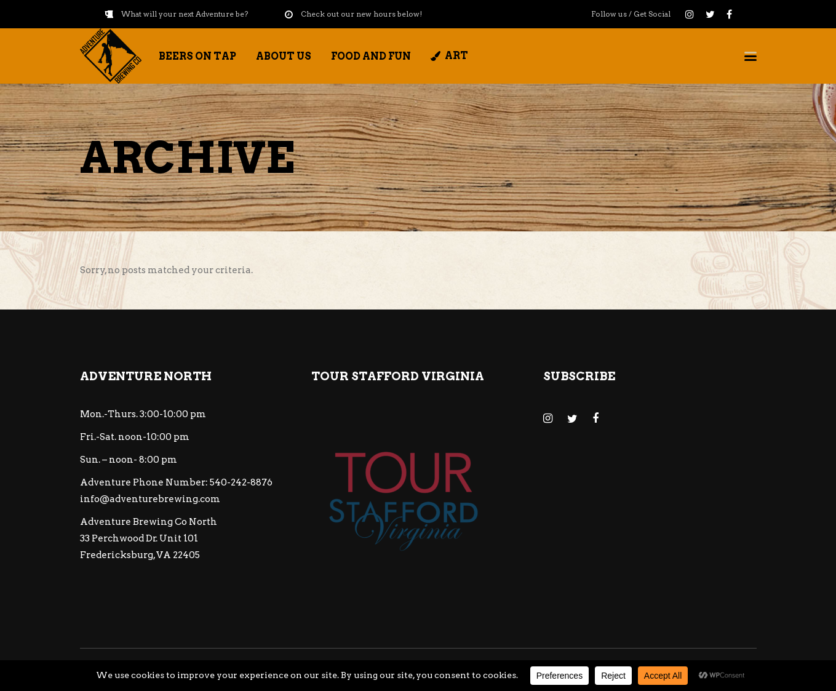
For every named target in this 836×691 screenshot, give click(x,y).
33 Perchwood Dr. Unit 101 (139, 538)
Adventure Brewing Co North (148, 521)
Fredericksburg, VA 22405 (140, 555)
